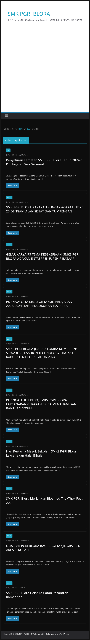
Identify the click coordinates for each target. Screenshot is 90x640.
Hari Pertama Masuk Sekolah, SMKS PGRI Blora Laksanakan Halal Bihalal (41, 453)
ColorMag (50, 634)
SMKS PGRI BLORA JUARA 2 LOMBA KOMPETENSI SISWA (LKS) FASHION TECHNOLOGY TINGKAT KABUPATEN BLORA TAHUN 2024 (42, 353)
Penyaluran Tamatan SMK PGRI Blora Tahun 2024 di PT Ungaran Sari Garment (44, 162)
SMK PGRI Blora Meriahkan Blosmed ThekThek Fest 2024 (44, 500)
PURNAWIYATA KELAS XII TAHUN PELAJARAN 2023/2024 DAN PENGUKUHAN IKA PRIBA (39, 303)
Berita (9, 197)
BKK (8, 150)
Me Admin (25, 155)
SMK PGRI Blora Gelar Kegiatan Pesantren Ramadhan (37, 595)
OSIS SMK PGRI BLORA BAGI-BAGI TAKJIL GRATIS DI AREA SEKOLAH (43, 547)
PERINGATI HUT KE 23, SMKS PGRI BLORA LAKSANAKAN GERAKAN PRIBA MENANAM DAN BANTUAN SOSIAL (41, 404)
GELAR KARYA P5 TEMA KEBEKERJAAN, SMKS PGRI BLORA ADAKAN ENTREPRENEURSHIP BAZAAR (42, 256)
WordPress (63, 634)
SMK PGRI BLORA (29, 13)
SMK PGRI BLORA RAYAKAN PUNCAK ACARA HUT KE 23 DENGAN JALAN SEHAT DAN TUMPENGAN (44, 209)
